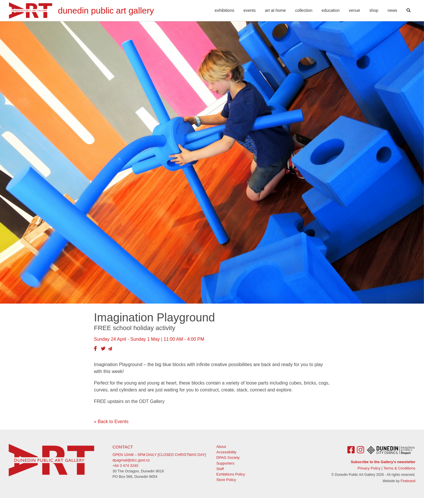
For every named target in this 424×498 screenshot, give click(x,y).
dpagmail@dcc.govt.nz (131, 460)
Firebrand (408, 481)
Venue (354, 10)
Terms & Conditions (399, 468)
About (221, 446)
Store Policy (226, 480)
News (392, 10)
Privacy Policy (369, 468)
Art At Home (275, 10)
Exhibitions (224, 10)
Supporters (225, 463)
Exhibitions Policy (230, 474)
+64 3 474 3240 (125, 465)
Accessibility (226, 452)
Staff (220, 469)
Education (331, 10)
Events (249, 10)
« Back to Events (111, 421)
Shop (373, 10)
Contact (123, 446)
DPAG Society (228, 457)
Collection (304, 10)
